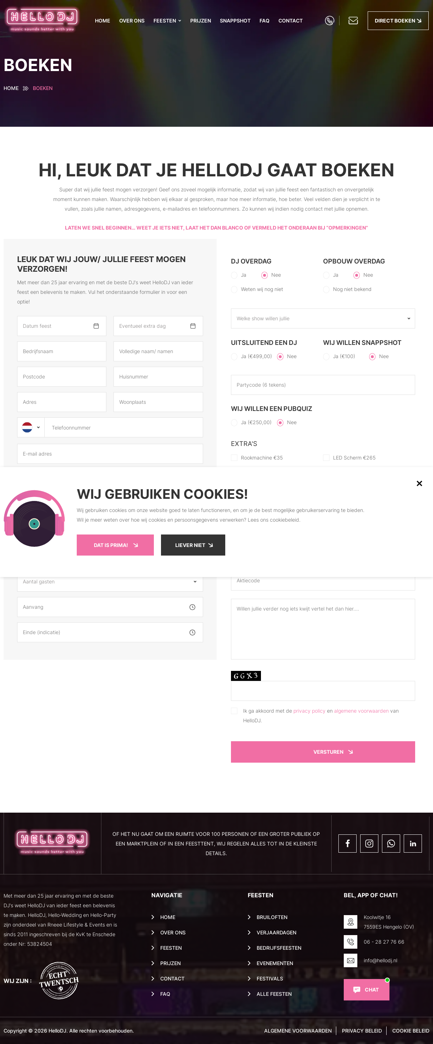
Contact (290, 20)
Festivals (270, 979)
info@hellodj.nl (380, 960)
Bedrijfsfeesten (279, 948)
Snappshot (235, 20)
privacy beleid (362, 1031)
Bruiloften (272, 917)
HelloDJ (57, 1031)
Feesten (164, 20)
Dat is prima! (111, 545)
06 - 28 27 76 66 (384, 942)
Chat (372, 990)
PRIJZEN (200, 20)
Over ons (132, 20)
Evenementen (275, 963)
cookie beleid (410, 1031)
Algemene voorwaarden (298, 1031)
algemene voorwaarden (361, 711)
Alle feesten (274, 994)
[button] (419, 483)
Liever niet (190, 545)
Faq (265, 20)
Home (102, 20)
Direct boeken (395, 20)
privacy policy (309, 711)
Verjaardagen (276, 932)
